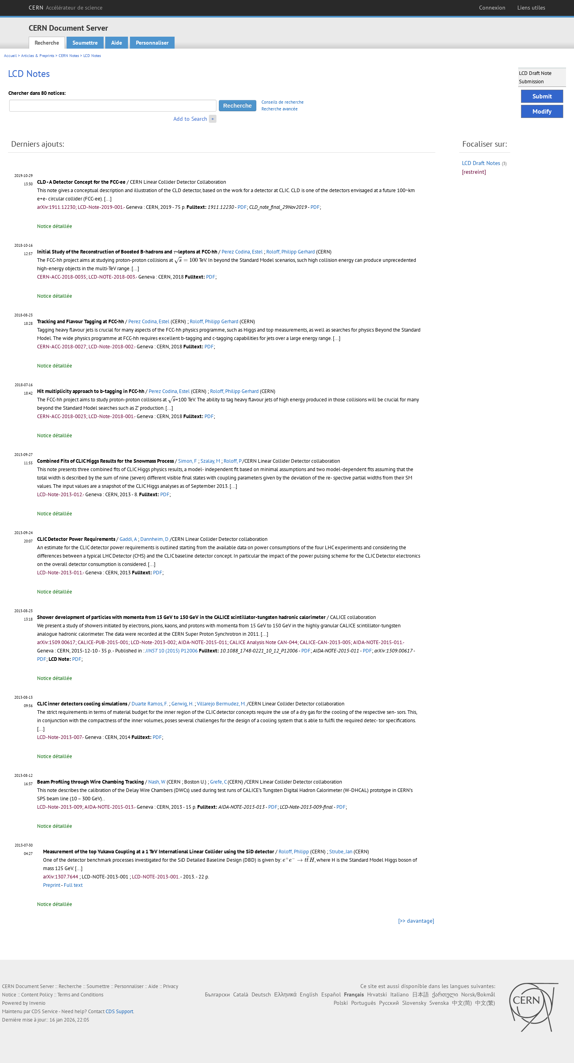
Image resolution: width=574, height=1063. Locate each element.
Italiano (399, 994)
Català (240, 994)
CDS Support (119, 1011)
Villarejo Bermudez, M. (221, 703)
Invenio (37, 1003)
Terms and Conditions (80, 994)
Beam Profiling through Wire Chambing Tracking (90, 781)
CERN (65, 7)
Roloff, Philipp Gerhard (290, 251)
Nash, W (156, 781)
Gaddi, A (128, 539)
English (309, 994)
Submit (542, 96)
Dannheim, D (154, 539)
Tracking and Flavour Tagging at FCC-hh (80, 321)
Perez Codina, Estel (242, 251)
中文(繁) (485, 1002)
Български (217, 994)
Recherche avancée (279, 109)
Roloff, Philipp (294, 851)
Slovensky (414, 1002)
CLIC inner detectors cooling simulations (82, 703)
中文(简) (462, 1002)
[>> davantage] (416, 920)
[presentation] (174, 252)
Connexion (492, 7)
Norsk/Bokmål (478, 994)
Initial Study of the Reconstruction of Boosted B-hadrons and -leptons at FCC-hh (127, 251)
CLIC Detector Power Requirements (76, 539)
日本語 (420, 994)
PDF (242, 207)
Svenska (439, 1002)
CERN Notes (69, 55)
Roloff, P (232, 461)
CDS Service (44, 1011)
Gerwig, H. (182, 703)
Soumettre (85, 42)
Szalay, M (210, 461)
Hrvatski (377, 994)
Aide (116, 42)
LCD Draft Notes (481, 163)
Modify (542, 111)
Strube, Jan (340, 851)
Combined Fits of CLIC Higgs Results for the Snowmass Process (105, 461)
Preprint (51, 885)
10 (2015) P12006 (171, 650)
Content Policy (37, 994)
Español (331, 994)
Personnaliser (152, 42)
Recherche (47, 42)
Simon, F (187, 461)
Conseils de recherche (282, 102)
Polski (341, 1002)
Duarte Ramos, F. (150, 703)
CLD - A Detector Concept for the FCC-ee (81, 182)
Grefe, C (218, 781)
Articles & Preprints (37, 55)
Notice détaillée (54, 226)
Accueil (10, 55)
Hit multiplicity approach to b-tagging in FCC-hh (90, 391)
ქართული (445, 994)
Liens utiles (531, 7)
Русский (389, 1002)
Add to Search (190, 118)
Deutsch (261, 994)
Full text (73, 885)
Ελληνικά (285, 994)
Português (363, 1002)
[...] (108, 198)
